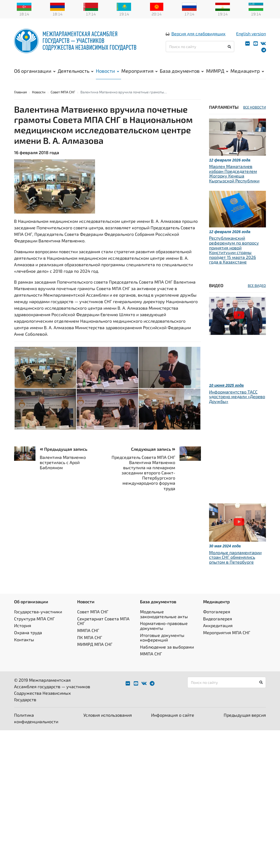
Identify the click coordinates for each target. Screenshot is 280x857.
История (22, 624)
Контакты (24, 638)
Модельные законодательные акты (164, 613)
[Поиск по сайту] (200, 46)
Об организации (35, 71)
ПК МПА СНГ (89, 636)
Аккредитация (218, 624)
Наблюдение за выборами (167, 646)
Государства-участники (38, 610)
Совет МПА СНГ (63, 91)
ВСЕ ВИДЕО (257, 285)
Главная (20, 91)
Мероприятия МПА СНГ (226, 631)
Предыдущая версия (245, 714)
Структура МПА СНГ (34, 617)
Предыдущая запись (63, 448)
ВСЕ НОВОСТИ (254, 106)
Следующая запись (153, 448)
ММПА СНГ (88, 629)
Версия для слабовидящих (198, 33)
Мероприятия (139, 71)
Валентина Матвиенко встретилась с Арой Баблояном (63, 461)
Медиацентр (247, 71)
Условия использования (107, 714)
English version (251, 33)
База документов (182, 71)
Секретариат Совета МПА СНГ (103, 620)
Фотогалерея (216, 610)
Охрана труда (28, 631)
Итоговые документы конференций (162, 636)
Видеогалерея (217, 617)
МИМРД (217, 71)
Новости (107, 71)
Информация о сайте (172, 714)
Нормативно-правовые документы (164, 625)
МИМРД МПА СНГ (94, 643)
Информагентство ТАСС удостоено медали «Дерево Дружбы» (237, 395)
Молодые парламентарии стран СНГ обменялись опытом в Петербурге (235, 556)
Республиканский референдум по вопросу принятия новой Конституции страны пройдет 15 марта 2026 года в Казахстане (234, 249)
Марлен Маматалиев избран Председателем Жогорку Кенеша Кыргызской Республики (234, 172)
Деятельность (75, 71)
